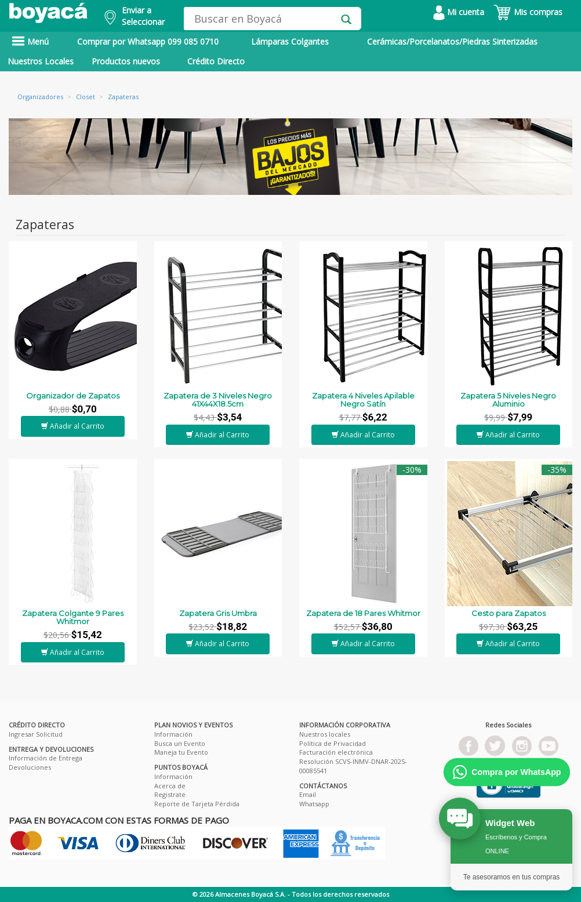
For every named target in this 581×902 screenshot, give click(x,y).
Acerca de (170, 785)
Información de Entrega (45, 758)
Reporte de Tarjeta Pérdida (196, 803)
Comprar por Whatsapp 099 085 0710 (148, 41)
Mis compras (527, 11)
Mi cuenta (458, 11)
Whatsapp (314, 803)
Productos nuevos (126, 61)
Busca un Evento (179, 743)
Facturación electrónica (336, 752)
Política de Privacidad (332, 743)
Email (307, 794)
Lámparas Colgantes (290, 41)
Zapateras (123, 96)
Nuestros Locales (41, 61)
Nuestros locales (324, 734)
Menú (30, 41)
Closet (85, 96)
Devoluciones (30, 767)
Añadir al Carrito (72, 426)
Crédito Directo (216, 61)
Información (173, 734)
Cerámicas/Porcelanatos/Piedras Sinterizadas (452, 41)
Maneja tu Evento (181, 752)
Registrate (170, 794)
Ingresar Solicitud (36, 734)
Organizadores (40, 96)
